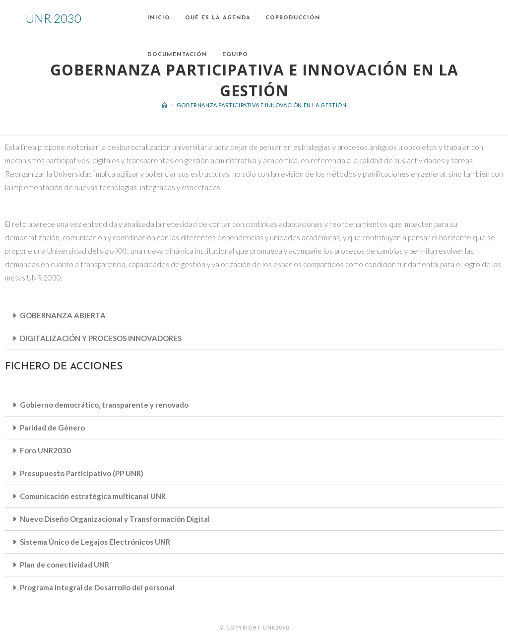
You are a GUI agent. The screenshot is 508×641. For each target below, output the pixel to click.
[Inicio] (165, 105)
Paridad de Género (52, 427)
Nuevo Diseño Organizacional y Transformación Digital (115, 518)
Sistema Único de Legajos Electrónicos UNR (95, 541)
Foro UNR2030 (45, 450)
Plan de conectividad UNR (64, 564)
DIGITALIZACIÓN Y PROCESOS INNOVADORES (101, 338)
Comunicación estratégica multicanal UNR (93, 496)
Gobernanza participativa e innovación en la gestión (262, 105)
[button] (254, 315)
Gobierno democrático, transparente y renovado (104, 404)
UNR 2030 (53, 18)
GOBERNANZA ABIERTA (63, 315)
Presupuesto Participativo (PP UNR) (81, 473)
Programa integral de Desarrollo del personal (97, 587)
